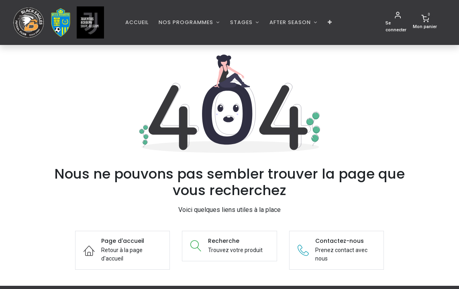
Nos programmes (187, 22)
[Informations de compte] (398, 22)
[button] (329, 22)
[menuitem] (137, 22)
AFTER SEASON (290, 22)
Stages (242, 22)
